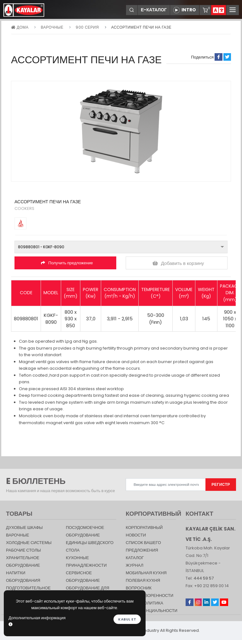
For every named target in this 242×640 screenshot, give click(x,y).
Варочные (52, 27)
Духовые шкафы (24, 528)
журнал (134, 565)
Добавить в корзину (178, 263)
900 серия (87, 27)
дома (19, 27)
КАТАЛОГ (135, 558)
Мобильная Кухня (146, 573)
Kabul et (127, 619)
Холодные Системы (29, 543)
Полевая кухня (143, 580)
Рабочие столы (23, 550)
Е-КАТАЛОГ (154, 10)
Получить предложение (67, 263)
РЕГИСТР (220, 484)
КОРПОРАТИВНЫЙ (144, 528)
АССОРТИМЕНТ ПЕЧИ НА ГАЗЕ (141, 27)
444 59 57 (203, 578)
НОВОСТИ (136, 535)
